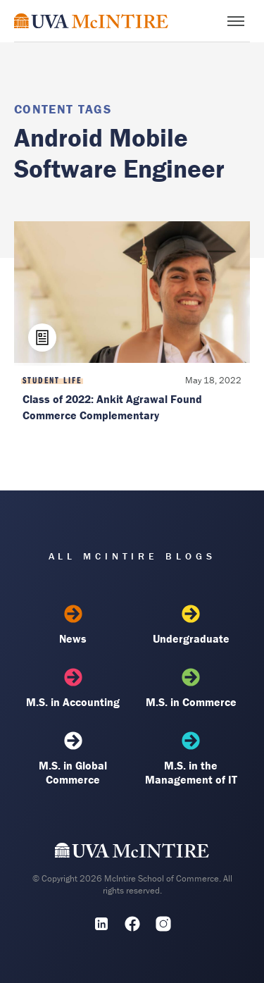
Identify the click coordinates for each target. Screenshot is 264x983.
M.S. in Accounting (73, 688)
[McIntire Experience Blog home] (91, 20)
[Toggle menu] (236, 21)
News (73, 625)
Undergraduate (191, 625)
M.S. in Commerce (191, 688)
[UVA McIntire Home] (132, 853)
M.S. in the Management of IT (191, 758)
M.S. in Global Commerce (73, 758)
